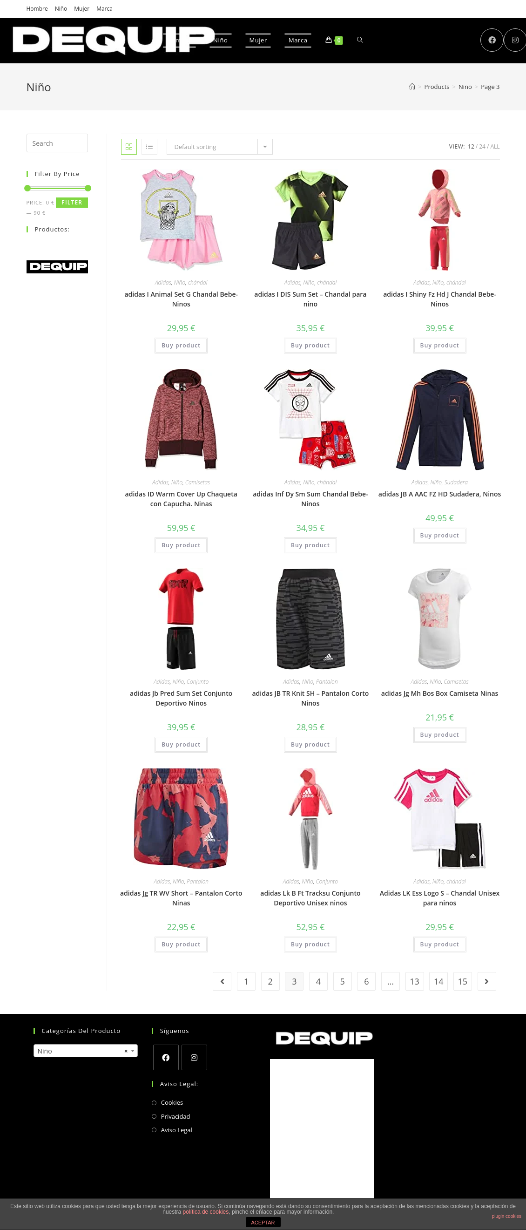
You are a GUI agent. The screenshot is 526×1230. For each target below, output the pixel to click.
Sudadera (456, 482)
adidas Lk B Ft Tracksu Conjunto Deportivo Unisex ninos (310, 898)
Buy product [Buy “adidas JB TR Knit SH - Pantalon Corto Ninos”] (310, 744)
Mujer (81, 9)
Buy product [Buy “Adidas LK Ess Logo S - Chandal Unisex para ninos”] (439, 944)
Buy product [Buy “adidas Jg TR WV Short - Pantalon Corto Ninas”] (181, 944)
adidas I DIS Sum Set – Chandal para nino (310, 299)
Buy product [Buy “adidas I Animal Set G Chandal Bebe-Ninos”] (181, 345)
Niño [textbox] (83, 1051)
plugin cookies (506, 1216)
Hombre (37, 9)
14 (439, 981)
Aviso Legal (176, 1130)
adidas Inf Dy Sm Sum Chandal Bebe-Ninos (310, 498)
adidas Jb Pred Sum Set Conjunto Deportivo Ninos (181, 698)
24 (482, 146)
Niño (61, 9)
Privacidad (175, 1116)
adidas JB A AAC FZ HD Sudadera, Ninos (439, 493)
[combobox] (86, 1050)
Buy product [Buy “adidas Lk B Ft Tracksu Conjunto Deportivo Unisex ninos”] (310, 944)
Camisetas (197, 482)
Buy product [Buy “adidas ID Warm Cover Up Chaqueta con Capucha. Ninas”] (181, 545)
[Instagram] (194, 1057)
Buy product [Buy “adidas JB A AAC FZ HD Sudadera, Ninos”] (439, 535)
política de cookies (206, 1212)
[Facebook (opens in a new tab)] (492, 40)
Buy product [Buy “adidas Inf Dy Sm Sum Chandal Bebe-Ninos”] (310, 545)
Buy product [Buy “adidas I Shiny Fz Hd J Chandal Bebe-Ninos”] (439, 345)
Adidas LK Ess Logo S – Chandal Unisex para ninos (439, 898)
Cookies (172, 1102)
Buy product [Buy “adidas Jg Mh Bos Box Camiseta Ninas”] (439, 735)
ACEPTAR (263, 1222)
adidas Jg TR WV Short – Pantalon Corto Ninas (181, 898)
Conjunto (198, 682)
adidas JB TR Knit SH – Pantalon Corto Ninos (310, 698)
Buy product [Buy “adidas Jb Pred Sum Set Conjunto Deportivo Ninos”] (181, 744)
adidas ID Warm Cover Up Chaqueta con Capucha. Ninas (181, 498)
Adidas (163, 282)
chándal (198, 282)
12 (471, 146)
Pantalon (327, 682)
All (494, 146)
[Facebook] (166, 1057)
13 (414, 981)
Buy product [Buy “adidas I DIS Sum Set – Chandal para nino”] (310, 345)
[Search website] (360, 40)
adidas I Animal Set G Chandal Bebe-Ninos (180, 299)
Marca (104, 9)
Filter (71, 202)
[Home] (412, 86)
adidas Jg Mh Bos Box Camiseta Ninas (440, 693)
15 (463, 981)
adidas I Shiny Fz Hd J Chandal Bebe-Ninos (439, 299)
